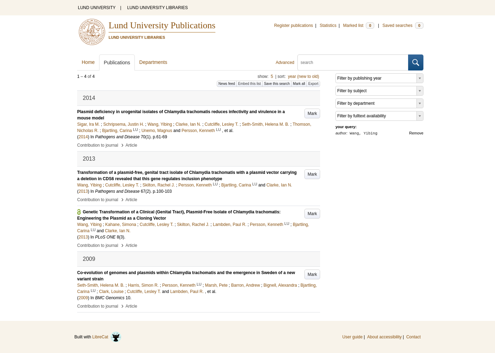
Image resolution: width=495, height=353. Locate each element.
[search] (352, 62)
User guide (352, 336)
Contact (413, 336)
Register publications (293, 25)
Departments (153, 62)
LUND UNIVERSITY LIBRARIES (157, 7)
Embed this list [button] (249, 84)
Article (131, 145)
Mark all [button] (299, 84)
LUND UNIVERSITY (97, 7)
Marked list (358, 25)
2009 (83, 297)
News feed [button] (227, 84)
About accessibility (384, 336)
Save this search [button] (277, 84)
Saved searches (402, 25)
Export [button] (313, 84)
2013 (83, 191)
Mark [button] (312, 113)
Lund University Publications (162, 25)
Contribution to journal (97, 145)
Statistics (328, 25)
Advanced (285, 62)
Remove (416, 133)
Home (88, 62)
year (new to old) (303, 76)
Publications (117, 62)
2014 (83, 136)
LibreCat (106, 337)
